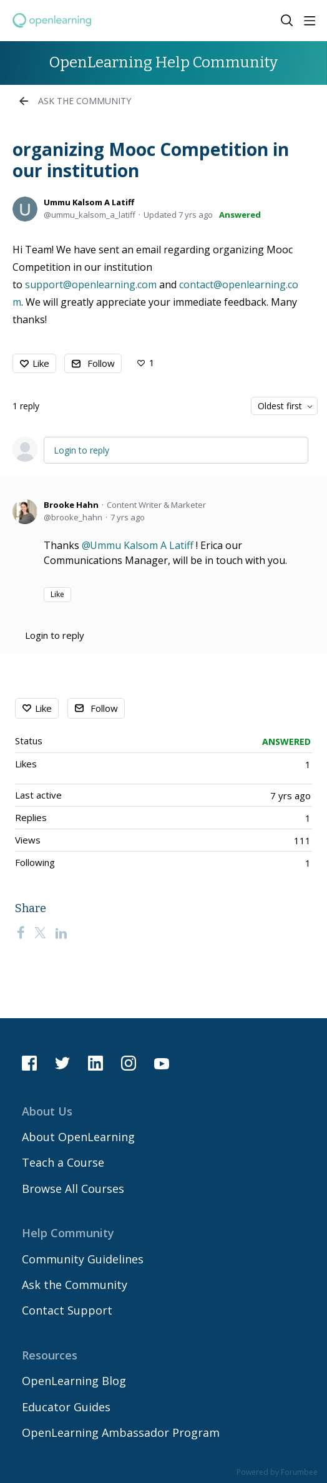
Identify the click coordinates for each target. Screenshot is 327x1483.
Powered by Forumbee (277, 1472)
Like (40, 363)
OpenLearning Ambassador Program (121, 1432)
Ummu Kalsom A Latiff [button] (141, 545)
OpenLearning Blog (74, 1380)
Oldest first (280, 406)
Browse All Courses (73, 1188)
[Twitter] (39, 932)
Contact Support (67, 1310)
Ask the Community (84, 100)
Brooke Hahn (71, 504)
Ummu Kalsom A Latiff (89, 202)
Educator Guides (66, 1406)
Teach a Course (63, 1162)
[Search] (287, 20)
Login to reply (81, 450)
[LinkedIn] (61, 932)
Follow (101, 363)
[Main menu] (309, 20)
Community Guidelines (83, 1259)
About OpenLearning (78, 1136)
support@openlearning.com (91, 284)
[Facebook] (20, 932)
